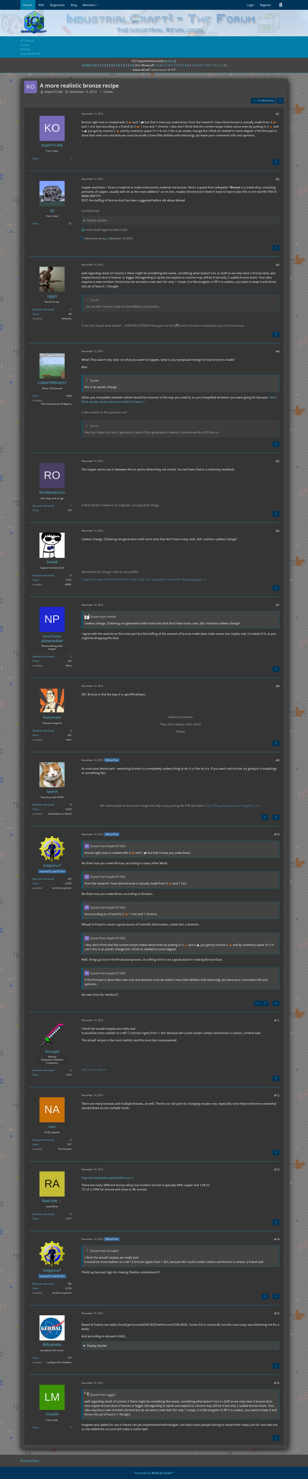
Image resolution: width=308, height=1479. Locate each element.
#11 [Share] (277, 1020)
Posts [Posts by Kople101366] (35, 158)
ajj (107, 238)
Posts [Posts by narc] (35, 1144)
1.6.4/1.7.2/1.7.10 (167, 65)
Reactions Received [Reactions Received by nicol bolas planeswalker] (43, 656)
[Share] (280, 101)
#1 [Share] (278, 114)
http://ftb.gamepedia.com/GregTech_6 (232, 806)
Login (250, 5)
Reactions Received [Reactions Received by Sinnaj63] (43, 1070)
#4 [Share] (278, 351)
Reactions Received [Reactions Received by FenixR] (43, 575)
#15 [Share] (277, 1313)
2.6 (118, 65)
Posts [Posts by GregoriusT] (35, 883)
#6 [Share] (278, 531)
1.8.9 (185, 65)
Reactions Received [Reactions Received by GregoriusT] (43, 879)
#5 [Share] (278, 461)
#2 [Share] (278, 179)
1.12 (222, 65)
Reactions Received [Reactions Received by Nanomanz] (43, 730)
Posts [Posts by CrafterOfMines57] (35, 395)
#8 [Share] (278, 686)
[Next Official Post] (265, 817)
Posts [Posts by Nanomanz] (35, 735)
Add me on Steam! (94, 1070)
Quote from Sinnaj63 (104, 1251)
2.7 (125, 65)
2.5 (111, 65)
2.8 (132, 65)
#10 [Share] (277, 834)
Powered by (154, 1473)
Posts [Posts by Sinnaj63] (35, 1074)
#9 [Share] (278, 760)
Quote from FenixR (103, 616)
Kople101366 (54, 92)
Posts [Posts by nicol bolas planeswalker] (35, 661)
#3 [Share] (278, 265)
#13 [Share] (277, 1169)
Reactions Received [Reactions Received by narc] (43, 1140)
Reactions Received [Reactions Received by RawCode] (43, 1214)
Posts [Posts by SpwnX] (35, 809)
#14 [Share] (277, 1239)
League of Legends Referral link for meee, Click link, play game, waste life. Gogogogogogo (142, 579)
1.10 (205, 65)
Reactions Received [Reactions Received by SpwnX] (43, 804)
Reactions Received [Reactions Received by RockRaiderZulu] (43, 505)
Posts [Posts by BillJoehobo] (35, 1357)
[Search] (281, 5)
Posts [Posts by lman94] (35, 1427)
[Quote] (276, 162)
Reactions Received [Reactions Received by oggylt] (43, 309)
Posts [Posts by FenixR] (35, 580)
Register (265, 5)
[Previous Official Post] (257, 1003)
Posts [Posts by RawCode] (35, 1218)
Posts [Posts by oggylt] (35, 314)
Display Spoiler (97, 220)
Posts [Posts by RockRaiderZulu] (35, 510)
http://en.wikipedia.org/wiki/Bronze (106, 1178)
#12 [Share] (277, 1095)
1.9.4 (195, 65)
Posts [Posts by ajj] (35, 223)
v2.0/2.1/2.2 (90, 65)
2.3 (104, 65)
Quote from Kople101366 (107, 846)
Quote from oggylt (102, 1395)
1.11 (213, 65)
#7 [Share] (278, 605)
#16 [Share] (277, 1383)
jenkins (170, 61)
